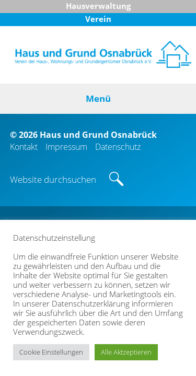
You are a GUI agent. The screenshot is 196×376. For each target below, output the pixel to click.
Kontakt (24, 146)
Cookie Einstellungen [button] (51, 352)
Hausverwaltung (98, 6)
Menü (98, 98)
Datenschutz (118, 146)
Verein (98, 19)
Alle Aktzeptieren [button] (126, 352)
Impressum (66, 146)
